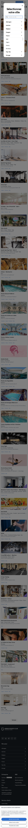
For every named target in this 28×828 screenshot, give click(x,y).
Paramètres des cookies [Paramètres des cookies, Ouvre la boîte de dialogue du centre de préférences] (14, 825)
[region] (14, 817)
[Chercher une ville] (14, 17)
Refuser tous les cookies (14, 822)
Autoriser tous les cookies (14, 819)
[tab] (14, 22)
